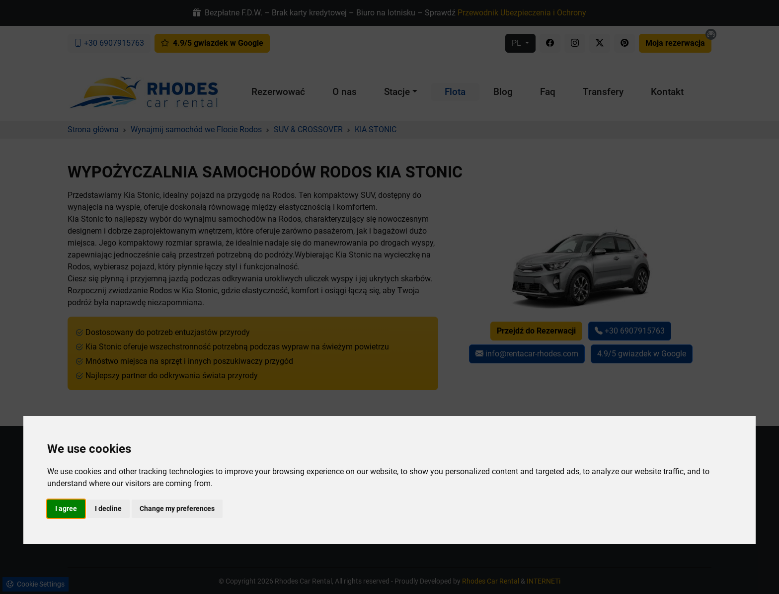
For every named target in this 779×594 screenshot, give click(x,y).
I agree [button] (66, 508)
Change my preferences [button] (177, 508)
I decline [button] (108, 508)
